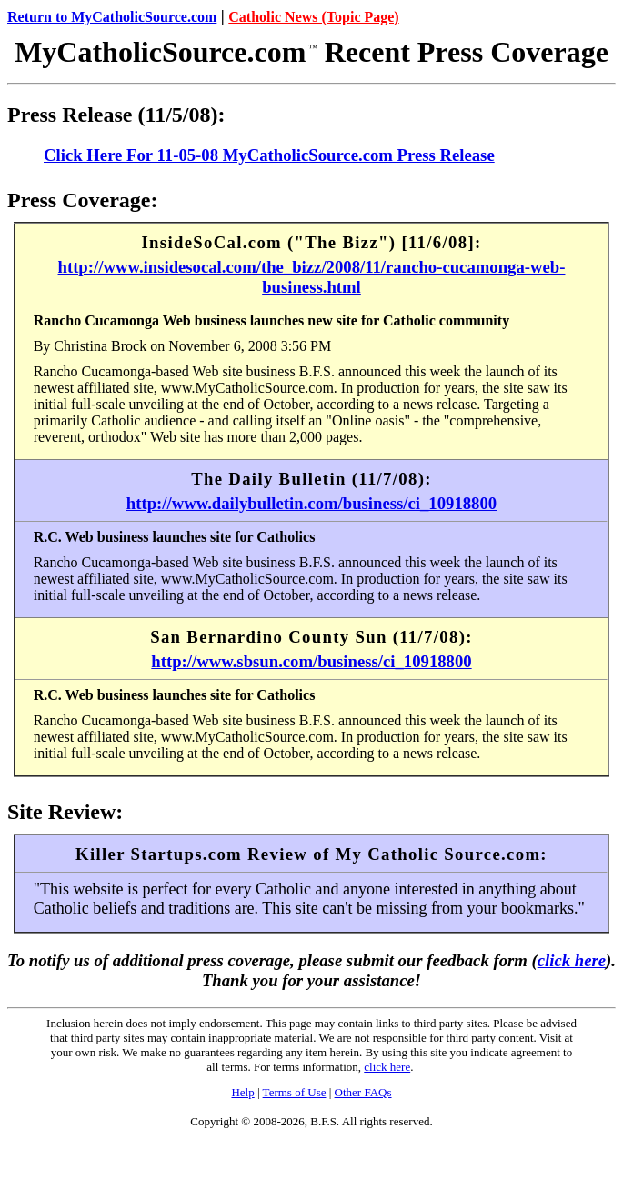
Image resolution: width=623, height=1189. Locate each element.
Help (242, 1092)
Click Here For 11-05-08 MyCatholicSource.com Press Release (269, 155)
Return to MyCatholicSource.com (111, 17)
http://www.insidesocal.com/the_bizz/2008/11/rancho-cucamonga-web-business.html (312, 276)
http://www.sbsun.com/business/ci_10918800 (311, 661)
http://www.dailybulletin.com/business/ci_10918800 (311, 503)
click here (572, 960)
